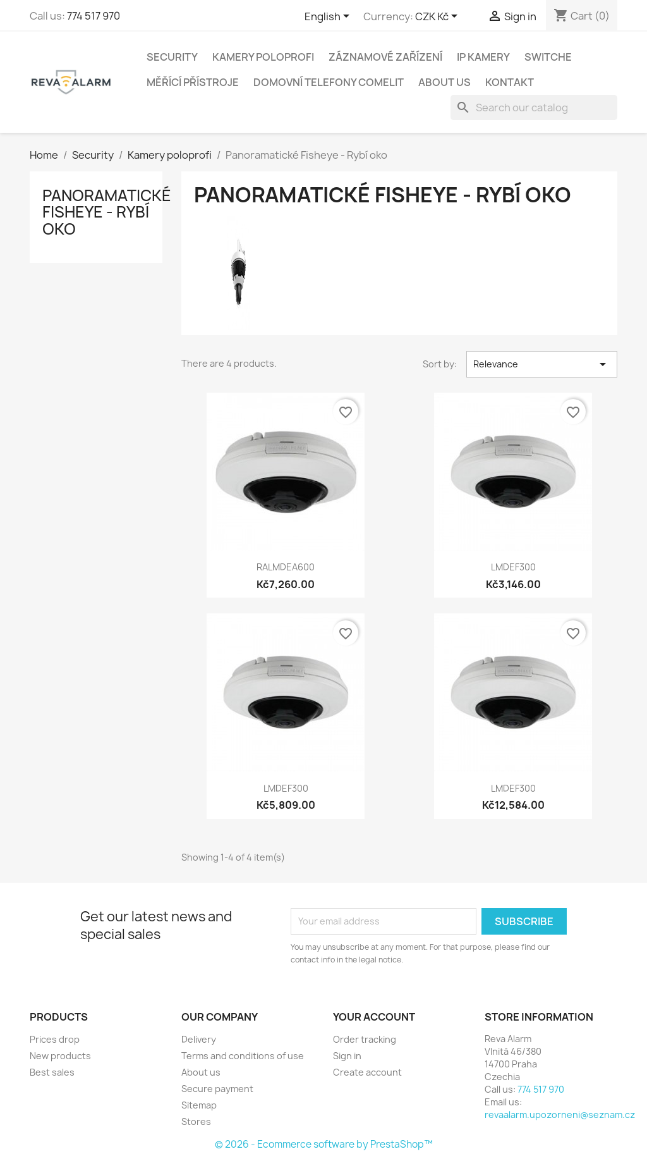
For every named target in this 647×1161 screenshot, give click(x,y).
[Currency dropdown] (438, 17)
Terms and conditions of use (242, 1056)
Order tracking (364, 1039)
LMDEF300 (513, 567)
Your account (374, 1017)
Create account (367, 1072)
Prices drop (55, 1039)
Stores (196, 1121)
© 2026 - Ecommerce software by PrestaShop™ (324, 1144)
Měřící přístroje (193, 82)
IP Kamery (483, 57)
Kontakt (509, 82)
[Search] (533, 107)
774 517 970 (93, 16)
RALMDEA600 (286, 567)
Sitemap (199, 1105)
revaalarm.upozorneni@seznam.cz (560, 1115)
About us (444, 82)
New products (60, 1056)
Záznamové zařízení (385, 57)
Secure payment (217, 1089)
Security (172, 57)
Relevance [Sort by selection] (541, 364)
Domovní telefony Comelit (328, 82)
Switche (548, 57)
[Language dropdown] (329, 17)
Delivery (198, 1039)
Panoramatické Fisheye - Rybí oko (106, 212)
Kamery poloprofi (263, 57)
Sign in (347, 1056)
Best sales (52, 1072)
